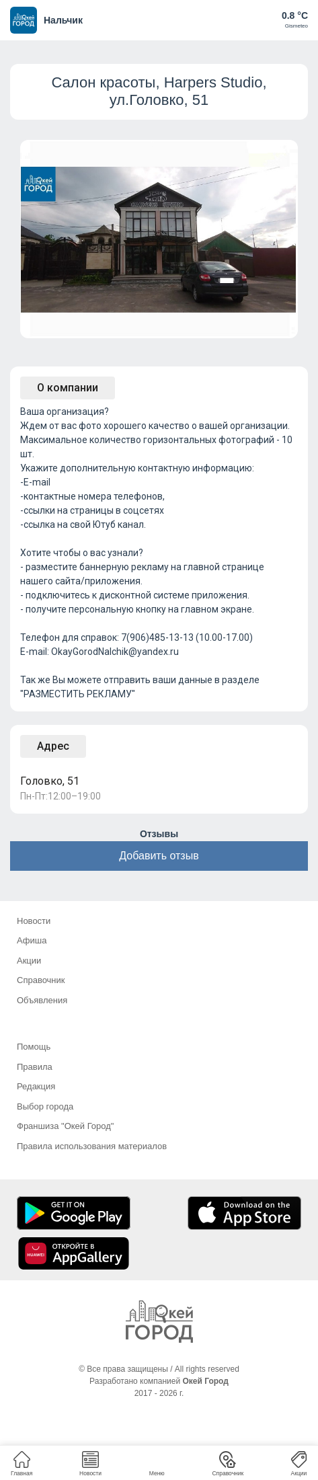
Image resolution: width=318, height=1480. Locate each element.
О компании (67, 387)
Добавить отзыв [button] (158, 855)
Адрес (53, 746)
